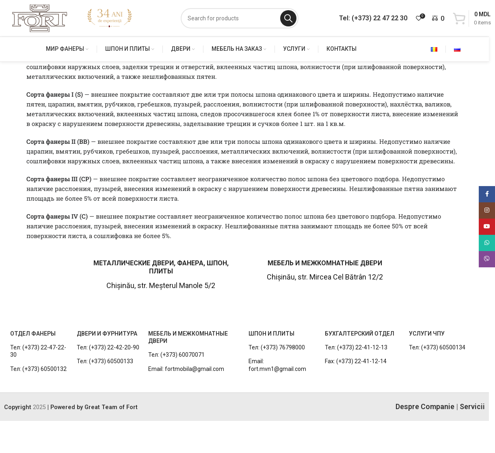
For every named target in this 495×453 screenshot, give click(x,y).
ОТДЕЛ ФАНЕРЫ (33, 333)
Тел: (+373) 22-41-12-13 (356, 347)
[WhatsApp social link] (487, 243)
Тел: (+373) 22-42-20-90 (108, 347)
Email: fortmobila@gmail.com (186, 369)
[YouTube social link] (487, 227)
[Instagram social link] (487, 210)
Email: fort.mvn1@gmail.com (277, 365)
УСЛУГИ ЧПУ (427, 333)
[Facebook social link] (487, 194)
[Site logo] (39, 17)
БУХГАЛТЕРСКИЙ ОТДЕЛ (359, 333)
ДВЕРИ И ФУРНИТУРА (107, 333)
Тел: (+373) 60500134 (437, 347)
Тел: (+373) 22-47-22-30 (38, 351)
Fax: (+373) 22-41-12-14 (356, 361)
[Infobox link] (40, 274)
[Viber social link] (487, 259)
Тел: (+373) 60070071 (176, 354)
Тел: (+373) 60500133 (105, 361)
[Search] (239, 18)
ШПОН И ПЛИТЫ (271, 333)
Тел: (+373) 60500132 (38, 369)
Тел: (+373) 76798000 (277, 347)
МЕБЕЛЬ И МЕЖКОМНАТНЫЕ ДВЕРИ (188, 337)
